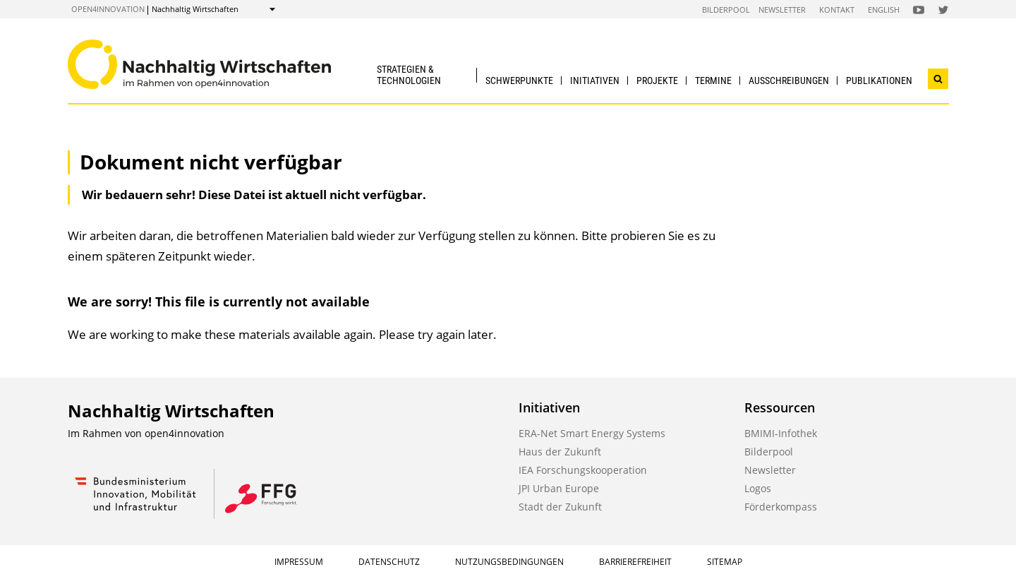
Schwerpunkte (519, 80)
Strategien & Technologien (409, 74)
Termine (713, 80)
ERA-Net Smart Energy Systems (592, 433)
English (884, 9)
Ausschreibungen (789, 80)
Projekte (657, 80)
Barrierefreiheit (635, 562)
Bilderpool (726, 9)
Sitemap (724, 562)
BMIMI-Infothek (780, 433)
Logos (757, 488)
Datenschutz (389, 562)
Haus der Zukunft (560, 451)
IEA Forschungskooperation (583, 470)
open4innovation (108, 9)
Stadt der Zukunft (560, 506)
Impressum (298, 562)
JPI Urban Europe (559, 488)
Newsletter (782, 9)
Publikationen (879, 80)
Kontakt (836, 9)
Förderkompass (780, 506)
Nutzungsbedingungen (509, 562)
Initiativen (594, 80)
